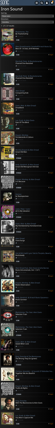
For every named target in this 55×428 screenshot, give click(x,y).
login (51, 40)
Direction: (5, 19)
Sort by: (4, 13)
